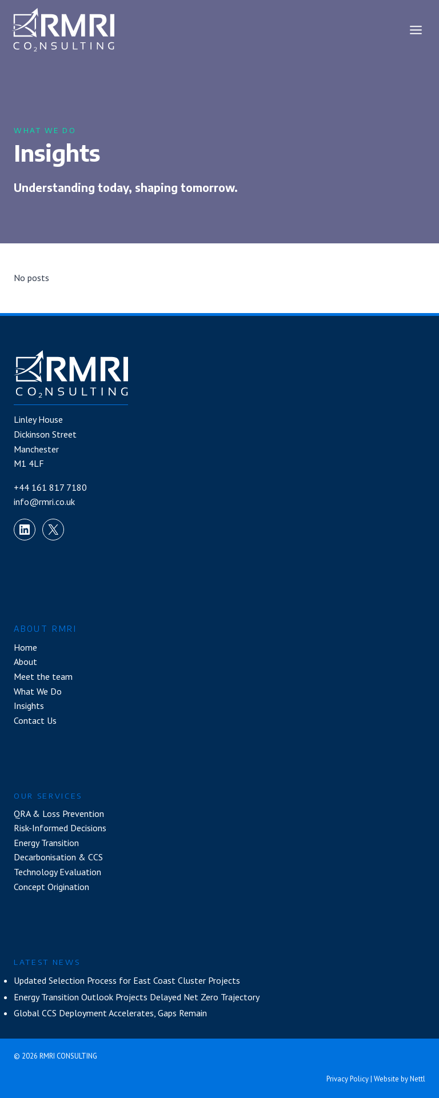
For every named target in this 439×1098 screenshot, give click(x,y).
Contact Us (35, 720)
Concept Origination (51, 886)
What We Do (38, 691)
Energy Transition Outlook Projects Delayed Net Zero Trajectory (137, 997)
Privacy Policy (347, 1079)
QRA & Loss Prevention (59, 813)
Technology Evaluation (57, 871)
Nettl (417, 1079)
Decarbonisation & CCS (58, 857)
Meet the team (43, 676)
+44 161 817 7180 (50, 487)
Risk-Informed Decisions (60, 827)
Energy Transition (46, 842)
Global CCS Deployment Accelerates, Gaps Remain (110, 1013)
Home (25, 647)
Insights (29, 705)
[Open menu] (416, 29)
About (25, 661)
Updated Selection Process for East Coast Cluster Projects (127, 980)
